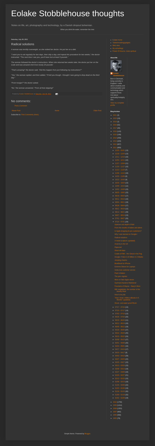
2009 (115, 405)
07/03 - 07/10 (120, 314)
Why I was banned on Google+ (126, 234)
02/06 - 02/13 (120, 382)
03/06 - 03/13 (120, 369)
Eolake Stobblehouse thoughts (67, 13)
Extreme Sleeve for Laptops (125, 267)
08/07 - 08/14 (120, 215)
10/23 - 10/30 (120, 180)
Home (57, 111)
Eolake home (117, 40)
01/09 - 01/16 (120, 395)
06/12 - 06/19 (120, 323)
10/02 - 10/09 (120, 189)
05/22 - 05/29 (120, 333)
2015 (115, 135)
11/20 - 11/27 (120, 167)
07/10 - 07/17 (120, 310)
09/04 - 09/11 (120, 202)
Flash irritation (120, 273)
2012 (115, 144)
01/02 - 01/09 (120, 398)
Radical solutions (121, 238)
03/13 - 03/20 (120, 365)
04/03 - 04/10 (120, 356)
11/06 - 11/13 (120, 173)
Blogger (87, 434)
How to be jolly (120, 295)
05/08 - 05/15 (120, 340)
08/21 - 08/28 (120, 209)
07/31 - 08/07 (120, 218)
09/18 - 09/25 (120, 196)
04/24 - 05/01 (120, 346)
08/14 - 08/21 (120, 212)
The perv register (121, 276)
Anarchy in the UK (121, 244)
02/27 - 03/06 (120, 372)
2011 (115, 148)
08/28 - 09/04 (120, 206)
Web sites (116, 45)
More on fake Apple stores (124, 280)
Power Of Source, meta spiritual (124, 51)
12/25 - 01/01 (120, 150)
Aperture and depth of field (124, 224)
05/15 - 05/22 (120, 336)
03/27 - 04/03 (120, 359)
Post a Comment (21, 106)
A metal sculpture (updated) (125, 241)
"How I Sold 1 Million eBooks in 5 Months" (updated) (127, 299)
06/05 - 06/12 (120, 327)
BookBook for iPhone (122, 263)
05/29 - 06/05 (120, 330)
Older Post (97, 111)
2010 (115, 402)
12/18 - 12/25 (120, 154)
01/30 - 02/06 (120, 385)
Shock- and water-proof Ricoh (126, 303)
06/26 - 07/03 (120, 317)
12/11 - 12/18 (120, 157)
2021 (115, 115)
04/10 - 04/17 (120, 353)
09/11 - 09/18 (120, 199)
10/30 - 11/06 (120, 176)
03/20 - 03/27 (120, 362)
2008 (115, 408)
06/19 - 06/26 (120, 320)
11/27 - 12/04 (120, 163)
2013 (115, 141)
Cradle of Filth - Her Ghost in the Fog (128, 254)
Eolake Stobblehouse (118, 74)
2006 (115, 415)
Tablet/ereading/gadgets (121, 43)
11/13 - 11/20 (120, 170)
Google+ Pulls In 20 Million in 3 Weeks (129, 257)
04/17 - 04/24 (120, 349)
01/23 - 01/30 (120, 388)
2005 (115, 418)
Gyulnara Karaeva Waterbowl (125, 283)
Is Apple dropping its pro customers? (128, 231)
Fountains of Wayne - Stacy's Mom (127, 286)
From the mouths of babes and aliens (128, 228)
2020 (115, 118)
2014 (115, 138)
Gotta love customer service (125, 270)
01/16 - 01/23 (120, 391)
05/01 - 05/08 (120, 343)
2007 (115, 412)
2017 (115, 128)
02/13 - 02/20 (120, 378)
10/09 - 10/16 (120, 186)
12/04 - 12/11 (120, 160)
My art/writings (117, 48)
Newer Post (16, 111)
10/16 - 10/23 (120, 183)
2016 (115, 131)
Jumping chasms (121, 260)
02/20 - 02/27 (120, 375)
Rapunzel (118, 247)
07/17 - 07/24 (120, 307)
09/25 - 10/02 (120, 192)
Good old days (120, 250)
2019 (115, 122)
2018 (115, 125)
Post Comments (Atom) (30, 115)
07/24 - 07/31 (120, 222)
